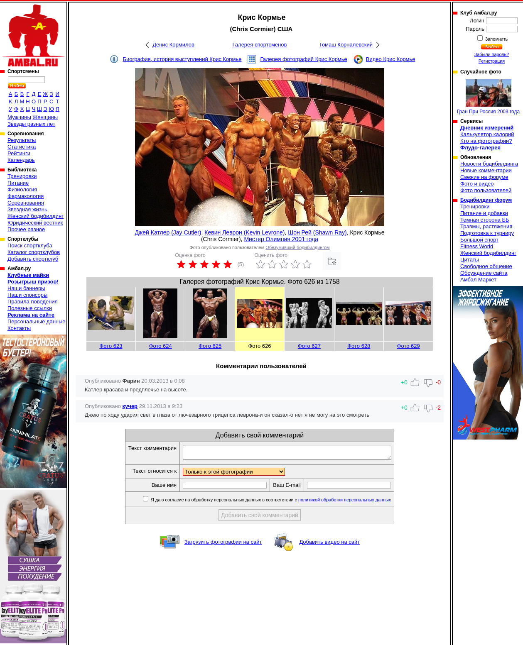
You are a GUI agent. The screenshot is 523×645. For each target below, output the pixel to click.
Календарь (21, 160)
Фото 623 (110, 346)
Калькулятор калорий (487, 134)
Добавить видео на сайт (329, 544)
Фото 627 (309, 346)
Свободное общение (486, 266)
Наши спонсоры (27, 295)
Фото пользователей (485, 190)
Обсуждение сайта (483, 273)
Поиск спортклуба (29, 245)
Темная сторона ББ (484, 220)
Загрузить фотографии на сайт (223, 544)
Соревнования (25, 203)
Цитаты (469, 260)
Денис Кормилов (173, 45)
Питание (18, 183)
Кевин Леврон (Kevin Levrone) (244, 232)
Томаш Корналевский (346, 45)
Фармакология (25, 196)
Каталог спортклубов (33, 252)
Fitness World (476, 246)
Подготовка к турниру (487, 233)
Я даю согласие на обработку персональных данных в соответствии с (282, 502)
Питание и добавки (484, 213)
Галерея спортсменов (260, 45)
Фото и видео (477, 184)
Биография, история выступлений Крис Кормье (182, 59)
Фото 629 (408, 346)
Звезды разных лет (31, 124)
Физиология (22, 189)
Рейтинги (18, 153)
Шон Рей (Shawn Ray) (317, 232)
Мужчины (19, 117)
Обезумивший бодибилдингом (297, 247)
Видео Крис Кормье (390, 59)
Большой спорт (479, 240)
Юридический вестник (35, 223)
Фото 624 (160, 346)
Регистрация (492, 61)
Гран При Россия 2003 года (488, 97)
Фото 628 (358, 346)
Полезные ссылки (29, 308)
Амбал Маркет (478, 279)
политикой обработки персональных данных (357, 502)
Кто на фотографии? (486, 141)
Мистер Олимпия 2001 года (281, 239)
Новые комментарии (486, 170)
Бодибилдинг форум (486, 200)
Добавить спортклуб (32, 259)
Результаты (21, 140)
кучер (130, 406)
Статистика (21, 147)
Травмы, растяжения (486, 226)
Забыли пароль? (491, 54)
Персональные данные (36, 321)
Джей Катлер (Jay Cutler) (168, 232)
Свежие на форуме (484, 177)
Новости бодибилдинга (489, 164)
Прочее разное (26, 229)
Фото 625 (210, 346)
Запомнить (496, 39)
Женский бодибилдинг (35, 216)
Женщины (45, 117)
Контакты (19, 328)
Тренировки (22, 176)
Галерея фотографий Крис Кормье (303, 59)
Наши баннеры (26, 288)
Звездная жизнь (27, 209)
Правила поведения (32, 301)
